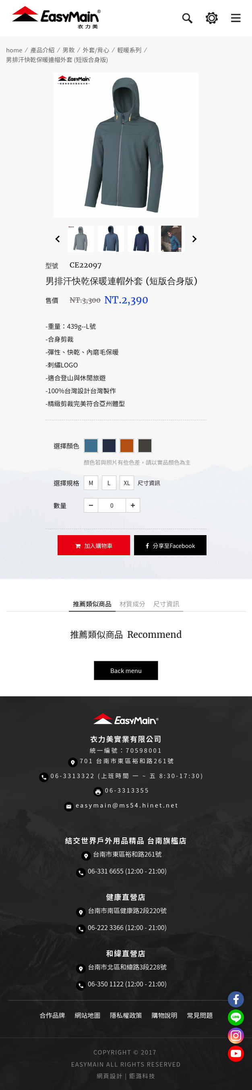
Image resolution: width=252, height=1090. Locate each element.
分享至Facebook (170, 546)
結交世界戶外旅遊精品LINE (236, 1017)
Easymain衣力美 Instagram (236, 1036)
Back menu (126, 670)
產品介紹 (42, 50)
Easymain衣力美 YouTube (236, 1054)
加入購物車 (94, 546)
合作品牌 (52, 1015)
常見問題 (200, 1015)
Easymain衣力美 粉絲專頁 (236, 999)
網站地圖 (87, 1015)
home (14, 50)
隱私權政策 (126, 1015)
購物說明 (165, 1015)
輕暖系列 (129, 50)
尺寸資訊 (149, 483)
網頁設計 (110, 1075)
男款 (68, 50)
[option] (126, 145)
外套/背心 (96, 50)
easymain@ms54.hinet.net (127, 805)
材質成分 (132, 603)
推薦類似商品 (92, 603)
